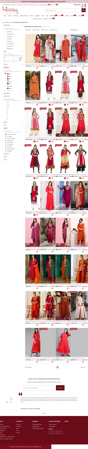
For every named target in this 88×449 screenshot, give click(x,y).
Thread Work (10, 144)
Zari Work (9, 146)
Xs (7, 110)
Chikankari (9, 150)
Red (9, 74)
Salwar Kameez (24, 15)
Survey (37, 4)
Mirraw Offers (52, 426)
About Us (18, 424)
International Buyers (37, 424)
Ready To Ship (36, 30)
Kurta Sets (9, 31)
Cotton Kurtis (10, 46)
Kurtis (31, 15)
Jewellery (37, 15)
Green (9, 81)
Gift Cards (54, 4)
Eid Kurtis (9, 39)
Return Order (32, 4)
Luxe (73, 15)
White (9, 91)
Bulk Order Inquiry (44, 4)
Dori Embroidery (11, 148)
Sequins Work (10, 142)
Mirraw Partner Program (38, 428)
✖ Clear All (6, 67)
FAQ (1, 432)
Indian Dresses (10, 43)
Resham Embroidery (11, 134)
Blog (17, 428)
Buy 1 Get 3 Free (53, 30)
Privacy (18, 432)
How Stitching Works (5, 426)
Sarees (10, 15)
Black (9, 83)
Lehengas (15, 15)
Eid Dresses (9, 41)
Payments (2, 430)
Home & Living (37, 18)
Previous (29, 367)
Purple (9, 88)
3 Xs (8, 105)
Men (47, 15)
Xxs (8, 107)
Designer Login (36, 426)
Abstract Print (10, 140)
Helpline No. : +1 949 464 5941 (7, 436)
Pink (9, 76)
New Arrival (28, 30)
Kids (43, 15)
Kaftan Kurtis (44, 30)
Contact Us (18, 426)
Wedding (53, 15)
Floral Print (9, 136)
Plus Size (45, 18)
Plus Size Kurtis (10, 34)
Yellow (9, 86)
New (5, 15)
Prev (7, 402)
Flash (52, 18)
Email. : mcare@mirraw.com (6, 439)
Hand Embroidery (11, 138)
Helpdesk (2, 434)
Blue (9, 78)
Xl (7, 119)
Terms (17, 430)
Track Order (25, 4)
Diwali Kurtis (10, 48)
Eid (61, 15)
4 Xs (8, 102)
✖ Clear (5, 128)
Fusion (81, 15)
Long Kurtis (9, 36)
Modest (67, 15)
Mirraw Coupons (52, 424)
